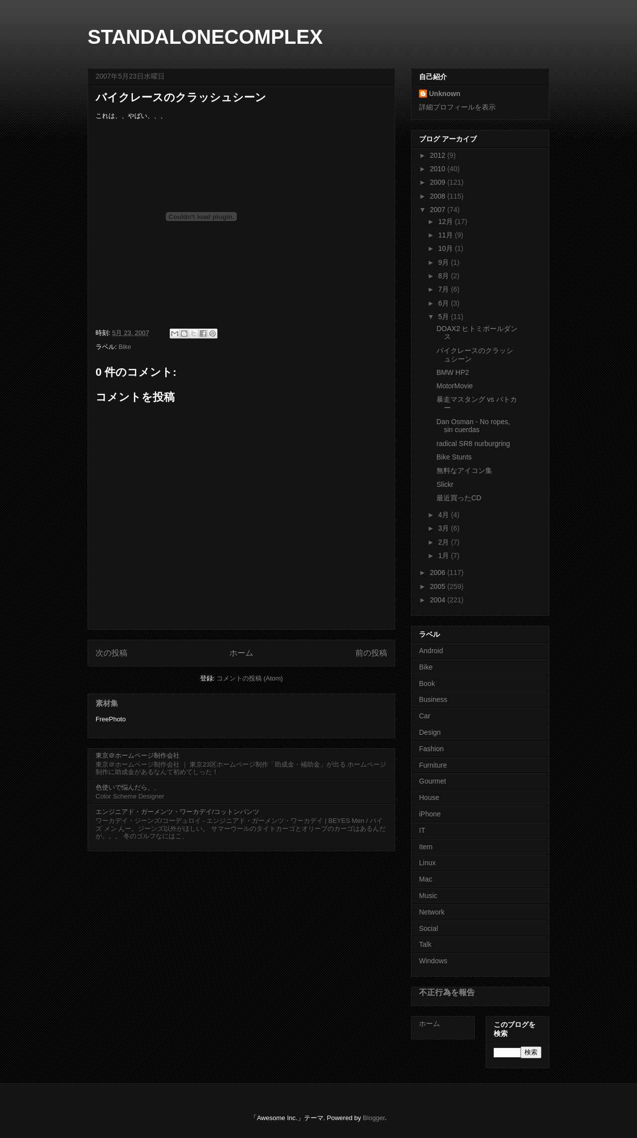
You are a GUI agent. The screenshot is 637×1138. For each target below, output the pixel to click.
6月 (444, 303)
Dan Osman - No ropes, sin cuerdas (473, 426)
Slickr (444, 484)
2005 (438, 586)
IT (422, 830)
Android (431, 651)
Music (428, 896)
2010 (438, 169)
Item (425, 847)
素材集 (107, 703)
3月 (444, 528)
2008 (438, 196)
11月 (446, 235)
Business (433, 699)
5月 (444, 317)
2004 (438, 600)
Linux (427, 863)
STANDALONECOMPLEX (205, 37)
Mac (425, 879)
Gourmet (432, 781)
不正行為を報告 (447, 992)
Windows (433, 961)
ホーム (241, 653)
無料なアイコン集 (464, 470)
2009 (438, 182)
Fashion (431, 749)
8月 (444, 276)
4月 (444, 515)
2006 (438, 572)
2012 (438, 155)
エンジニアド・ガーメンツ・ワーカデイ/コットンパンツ (177, 811)
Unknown (444, 94)
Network (431, 912)
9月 (444, 262)
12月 (446, 222)
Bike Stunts (454, 457)
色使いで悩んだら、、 (128, 787)
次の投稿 (111, 653)
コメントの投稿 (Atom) (249, 678)
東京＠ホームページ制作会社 (138, 755)
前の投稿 (371, 653)
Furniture (433, 765)
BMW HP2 (452, 372)
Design (430, 732)
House (429, 797)
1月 (444, 556)
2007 (438, 210)
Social (428, 928)
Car (424, 716)
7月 (444, 289)
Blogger (374, 1118)
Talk (425, 944)
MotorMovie (454, 386)
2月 (444, 542)
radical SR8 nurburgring (473, 444)
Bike (124, 346)
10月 (446, 248)
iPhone (430, 814)
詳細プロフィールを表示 (457, 107)
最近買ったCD (458, 498)
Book (427, 683)
